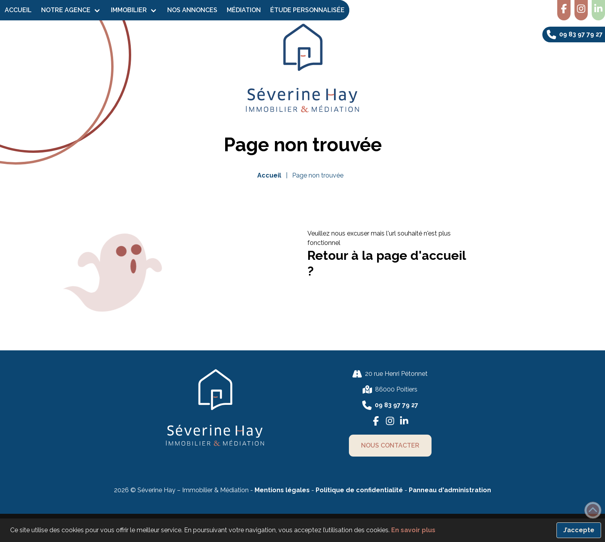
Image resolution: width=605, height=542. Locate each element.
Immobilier (129, 10)
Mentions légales (282, 490)
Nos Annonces (192, 10)
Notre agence (65, 10)
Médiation (244, 10)
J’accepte (578, 530)
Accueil (18, 10)
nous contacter (390, 445)
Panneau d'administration (450, 490)
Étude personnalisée (307, 10)
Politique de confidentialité (360, 490)
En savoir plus (413, 530)
